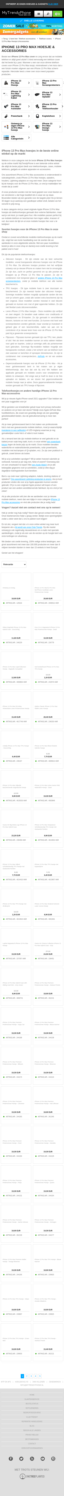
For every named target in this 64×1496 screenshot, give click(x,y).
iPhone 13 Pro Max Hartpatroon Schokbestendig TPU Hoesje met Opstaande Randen (45, 827)
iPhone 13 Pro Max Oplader (47, 94)
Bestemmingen (32, 1439)
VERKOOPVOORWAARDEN (32, 1448)
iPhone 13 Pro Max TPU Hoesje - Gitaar (16, 1299)
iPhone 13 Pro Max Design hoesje (47, 126)
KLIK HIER (53, 4)
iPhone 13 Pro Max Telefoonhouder (50, 106)
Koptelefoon (48, 116)
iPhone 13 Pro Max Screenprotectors (51, 83)
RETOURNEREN (32, 1408)
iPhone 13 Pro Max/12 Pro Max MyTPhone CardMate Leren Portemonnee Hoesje (45, 590)
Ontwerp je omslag (9, 588)
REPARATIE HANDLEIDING (32, 1421)
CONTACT (32, 1444)
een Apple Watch (39, 465)
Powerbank (16, 116)
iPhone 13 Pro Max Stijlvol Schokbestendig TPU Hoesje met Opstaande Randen (13, 866)
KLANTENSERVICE (32, 1399)
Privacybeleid (32, 1435)
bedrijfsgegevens (31, 1413)
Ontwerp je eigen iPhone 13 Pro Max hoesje (17, 126)
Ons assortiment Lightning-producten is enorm (31, 479)
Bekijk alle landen (32, 1430)
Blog (32, 1426)
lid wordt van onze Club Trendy (28, 527)
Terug (5, 39)
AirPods (41, 356)
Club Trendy (32, 1417)
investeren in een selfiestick (14, 430)
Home (32, 1395)
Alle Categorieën (17, 137)
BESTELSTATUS (32, 1404)
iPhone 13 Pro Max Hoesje (16, 83)
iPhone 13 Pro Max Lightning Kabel (16, 94)
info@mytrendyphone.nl (32, 1385)
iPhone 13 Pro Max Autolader (16, 106)
